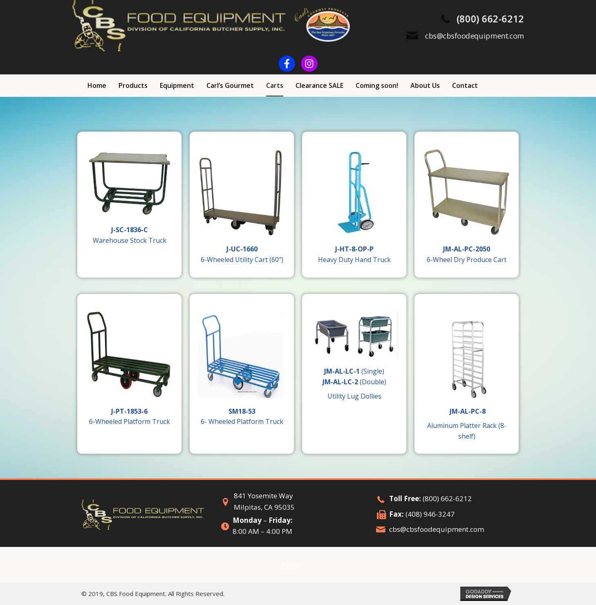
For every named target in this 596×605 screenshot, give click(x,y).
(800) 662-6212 (447, 498)
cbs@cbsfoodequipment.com (436, 529)
